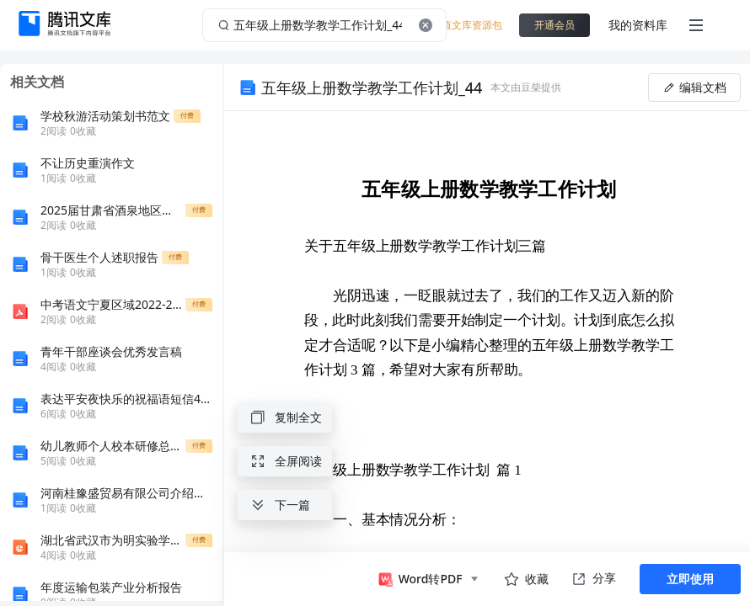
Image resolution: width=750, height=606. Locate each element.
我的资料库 (637, 25)
